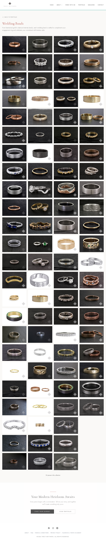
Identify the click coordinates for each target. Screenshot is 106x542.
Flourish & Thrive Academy (71, 533)
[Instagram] (53, 528)
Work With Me (70, 5)
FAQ (32, 533)
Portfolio (81, 5)
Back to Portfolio (9, 17)
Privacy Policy (55, 533)
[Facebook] (49, 528)
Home (52, 5)
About (59, 5)
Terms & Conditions (42, 533)
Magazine (91, 5)
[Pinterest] (57, 528)
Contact (101, 5)
